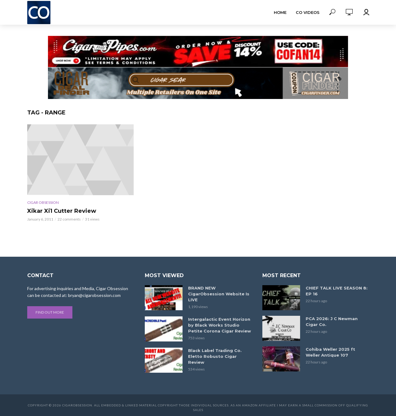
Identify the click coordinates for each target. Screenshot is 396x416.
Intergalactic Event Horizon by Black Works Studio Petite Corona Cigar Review (219, 325)
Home (280, 12)
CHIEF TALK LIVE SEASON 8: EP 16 (337, 290)
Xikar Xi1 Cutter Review (61, 211)
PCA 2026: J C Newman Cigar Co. (332, 321)
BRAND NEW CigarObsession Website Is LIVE (218, 293)
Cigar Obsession (43, 202)
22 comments (69, 219)
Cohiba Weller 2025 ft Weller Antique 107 (330, 352)
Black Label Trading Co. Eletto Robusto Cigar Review (215, 356)
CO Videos (308, 12)
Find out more (50, 312)
